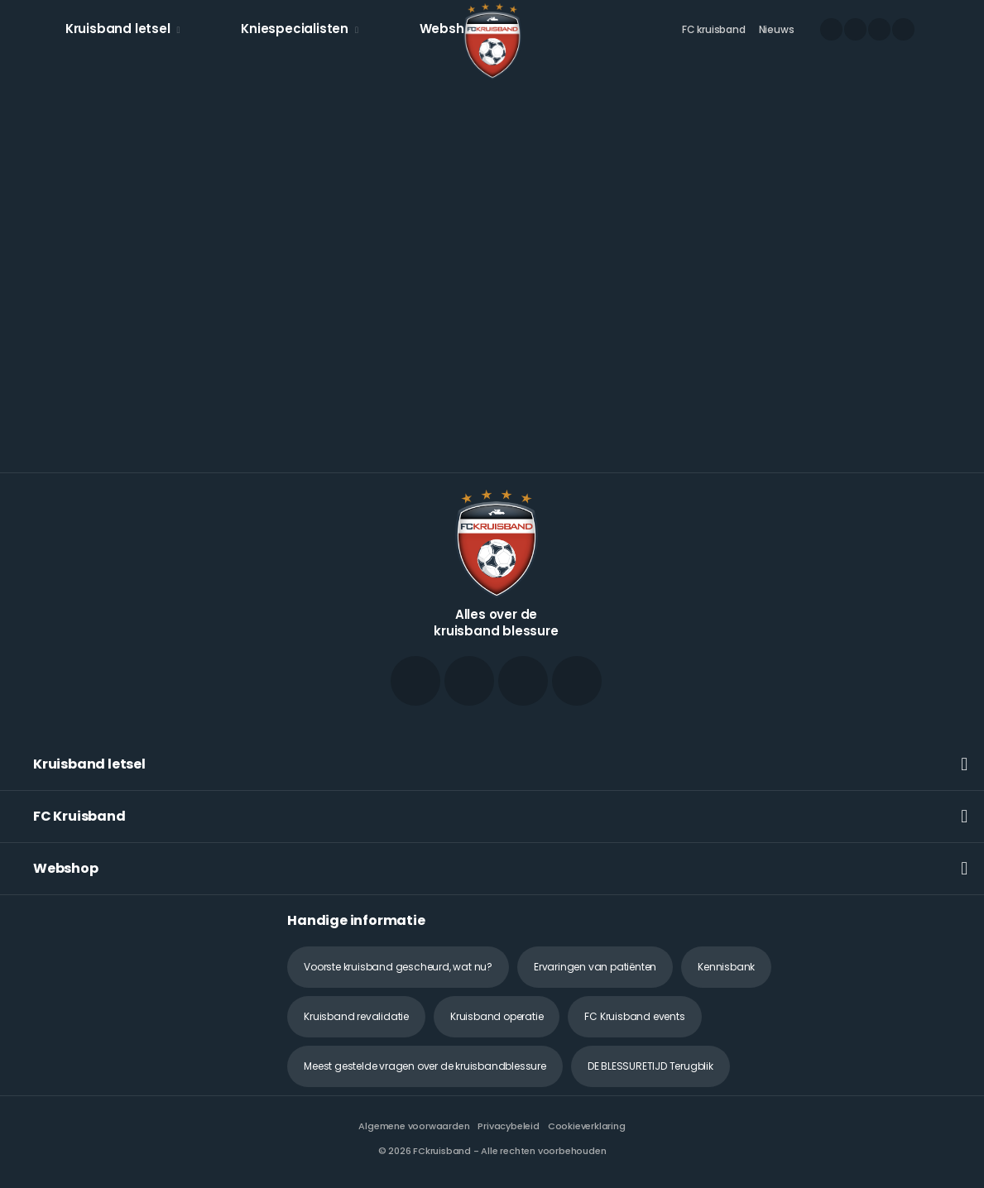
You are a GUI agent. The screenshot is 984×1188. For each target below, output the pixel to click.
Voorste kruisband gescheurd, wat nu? (398, 967)
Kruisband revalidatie (356, 1016)
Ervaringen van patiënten (595, 967)
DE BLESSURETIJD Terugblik (650, 1066)
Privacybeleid (508, 1126)
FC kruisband (714, 29)
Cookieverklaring (587, 1126)
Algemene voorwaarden (413, 1126)
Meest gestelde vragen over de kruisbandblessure (425, 1066)
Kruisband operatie (496, 1016)
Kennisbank (726, 967)
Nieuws (776, 29)
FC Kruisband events (634, 1016)
